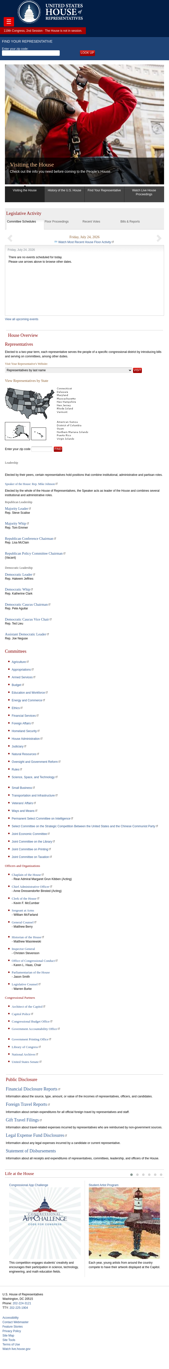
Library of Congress (26, 1047)
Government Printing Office (32, 1039)
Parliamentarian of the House (31, 972)
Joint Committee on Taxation (32, 857)
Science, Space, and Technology (35, 777)
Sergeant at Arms (23, 910)
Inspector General (23, 949)
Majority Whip (17, 523)
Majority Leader (18, 509)
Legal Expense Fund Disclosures (37, 1135)
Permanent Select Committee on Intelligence (43, 818)
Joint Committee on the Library (34, 841)
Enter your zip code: (31, 51)
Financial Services (25, 715)
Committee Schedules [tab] (21, 221)
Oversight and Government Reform (36, 762)
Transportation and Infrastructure (35, 795)
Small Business (24, 788)
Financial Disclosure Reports (33, 1088)
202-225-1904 (19, 1306)
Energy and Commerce (29, 700)
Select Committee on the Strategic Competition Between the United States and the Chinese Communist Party (85, 826)
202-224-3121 (22, 1302)
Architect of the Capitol (29, 1006)
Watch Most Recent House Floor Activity (86, 242)
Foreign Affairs (23, 723)
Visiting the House (32, 164)
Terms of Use (11, 1343)
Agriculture (20, 662)
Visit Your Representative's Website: (26, 364)
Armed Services (24, 677)
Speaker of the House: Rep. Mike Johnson (31, 484)
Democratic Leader (20, 574)
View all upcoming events (21, 319)
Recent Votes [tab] (91, 221)
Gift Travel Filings (24, 1119)
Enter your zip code (17, 449)
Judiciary (19, 746)
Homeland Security (26, 731)
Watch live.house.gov (16, 1347)
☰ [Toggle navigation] (9, 21)
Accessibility (10, 1316)
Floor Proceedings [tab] (57, 221)
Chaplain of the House (28, 875)
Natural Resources (26, 754)
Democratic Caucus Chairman (28, 604)
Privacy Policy (11, 1330)
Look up (87, 53)
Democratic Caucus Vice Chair (28, 619)
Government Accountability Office (36, 1029)
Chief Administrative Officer (32, 886)
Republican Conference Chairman (31, 539)
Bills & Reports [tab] (130, 221)
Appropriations (23, 669)
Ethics (17, 708)
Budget (18, 685)
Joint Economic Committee (31, 834)
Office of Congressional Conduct (35, 961)
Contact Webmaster (15, 1321)
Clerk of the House (26, 898)
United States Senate (27, 1062)
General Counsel (24, 922)
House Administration (27, 739)
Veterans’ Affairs (24, 803)
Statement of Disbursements (31, 1150)
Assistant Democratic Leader (27, 634)
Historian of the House (28, 937)
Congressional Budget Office (32, 1021)
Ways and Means (25, 811)
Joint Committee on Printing (32, 849)
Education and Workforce (30, 692)
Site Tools (8, 1338)
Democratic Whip (19, 589)
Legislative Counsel (26, 984)
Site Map (8, 1334)
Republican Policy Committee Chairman (35, 553)
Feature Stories (12, 1325)
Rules (17, 769)
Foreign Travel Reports (28, 1104)
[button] (9, 238)
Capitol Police (23, 1014)
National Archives (25, 1054)
